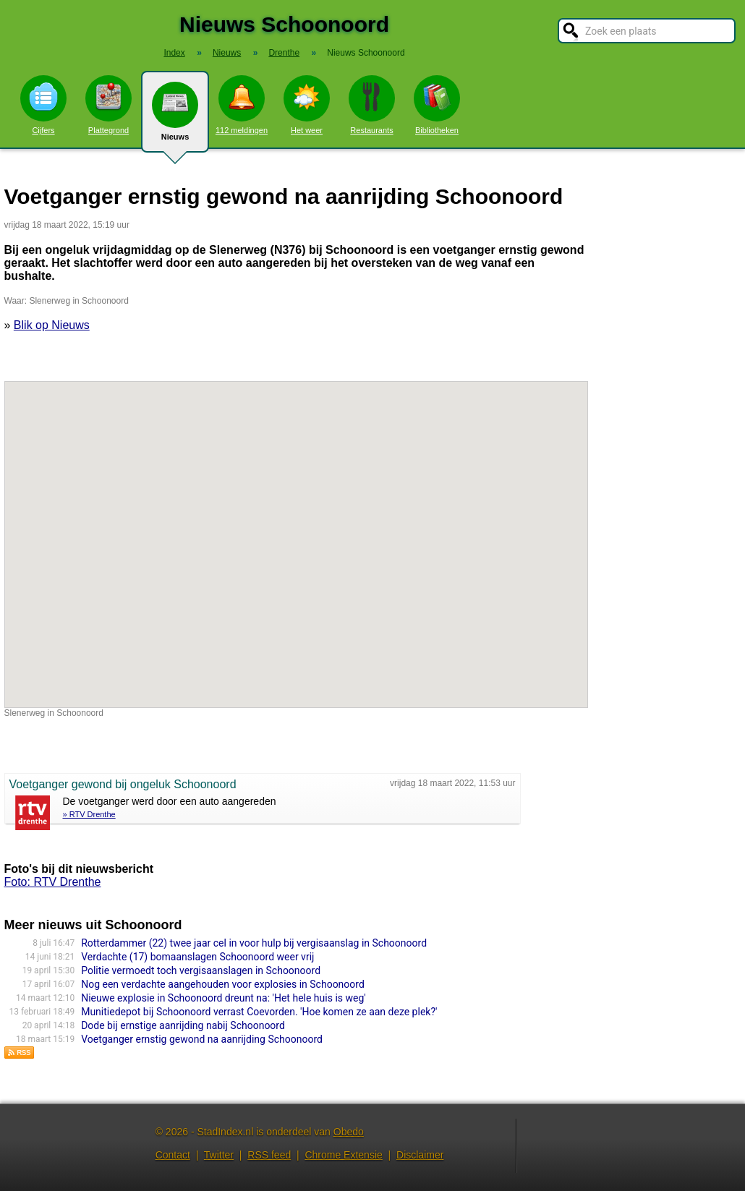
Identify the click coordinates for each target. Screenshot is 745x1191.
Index (173, 53)
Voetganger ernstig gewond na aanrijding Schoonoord (202, 1039)
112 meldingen (242, 105)
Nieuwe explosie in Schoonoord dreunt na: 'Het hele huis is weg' (223, 998)
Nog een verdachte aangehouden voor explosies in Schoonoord (223, 984)
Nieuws (175, 117)
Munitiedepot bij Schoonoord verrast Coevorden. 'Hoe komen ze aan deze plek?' (259, 1011)
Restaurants (372, 105)
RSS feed (269, 1155)
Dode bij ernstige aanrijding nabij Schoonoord (183, 1025)
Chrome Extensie (343, 1155)
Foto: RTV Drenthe (52, 882)
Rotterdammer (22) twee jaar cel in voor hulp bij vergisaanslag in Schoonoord (254, 943)
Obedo (348, 1131)
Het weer (307, 105)
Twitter (219, 1155)
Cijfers (43, 105)
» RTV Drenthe (89, 814)
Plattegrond (108, 105)
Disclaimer (419, 1155)
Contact (173, 1155)
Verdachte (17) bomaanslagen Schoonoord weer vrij (197, 956)
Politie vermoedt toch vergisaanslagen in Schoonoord (200, 970)
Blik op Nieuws (52, 325)
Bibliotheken (437, 105)
